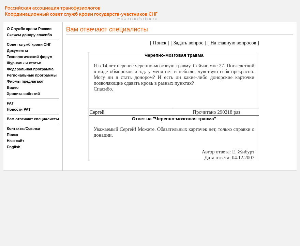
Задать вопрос (189, 42)
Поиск (12, 135)
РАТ (10, 103)
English (13, 147)
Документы (17, 51)
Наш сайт (15, 141)
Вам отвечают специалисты (33, 119)
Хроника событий (23, 94)
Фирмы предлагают (25, 81)
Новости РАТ (19, 109)
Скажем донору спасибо (29, 35)
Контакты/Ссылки (23, 128)
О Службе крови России (29, 29)
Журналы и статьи (24, 63)
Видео (13, 87)
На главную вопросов (233, 42)
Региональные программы (32, 75)
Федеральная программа (30, 69)
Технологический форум (29, 57)
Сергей (96, 112)
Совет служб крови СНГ (29, 44)
